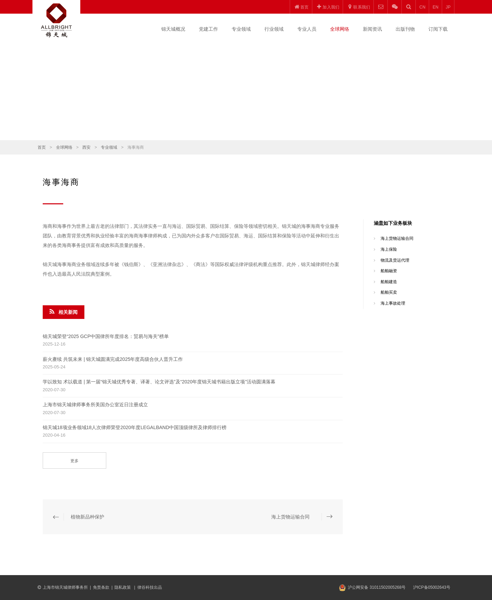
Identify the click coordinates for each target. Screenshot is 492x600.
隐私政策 (123, 587)
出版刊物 (405, 29)
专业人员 (306, 29)
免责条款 (101, 587)
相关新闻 (64, 312)
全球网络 (339, 29)
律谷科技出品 (149, 587)
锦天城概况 (173, 29)
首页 (42, 147)
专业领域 (241, 29)
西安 (86, 147)
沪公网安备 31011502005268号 (377, 587)
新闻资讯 (372, 29)
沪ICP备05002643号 (431, 587)
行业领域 (274, 29)
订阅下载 (438, 29)
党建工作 (208, 29)
